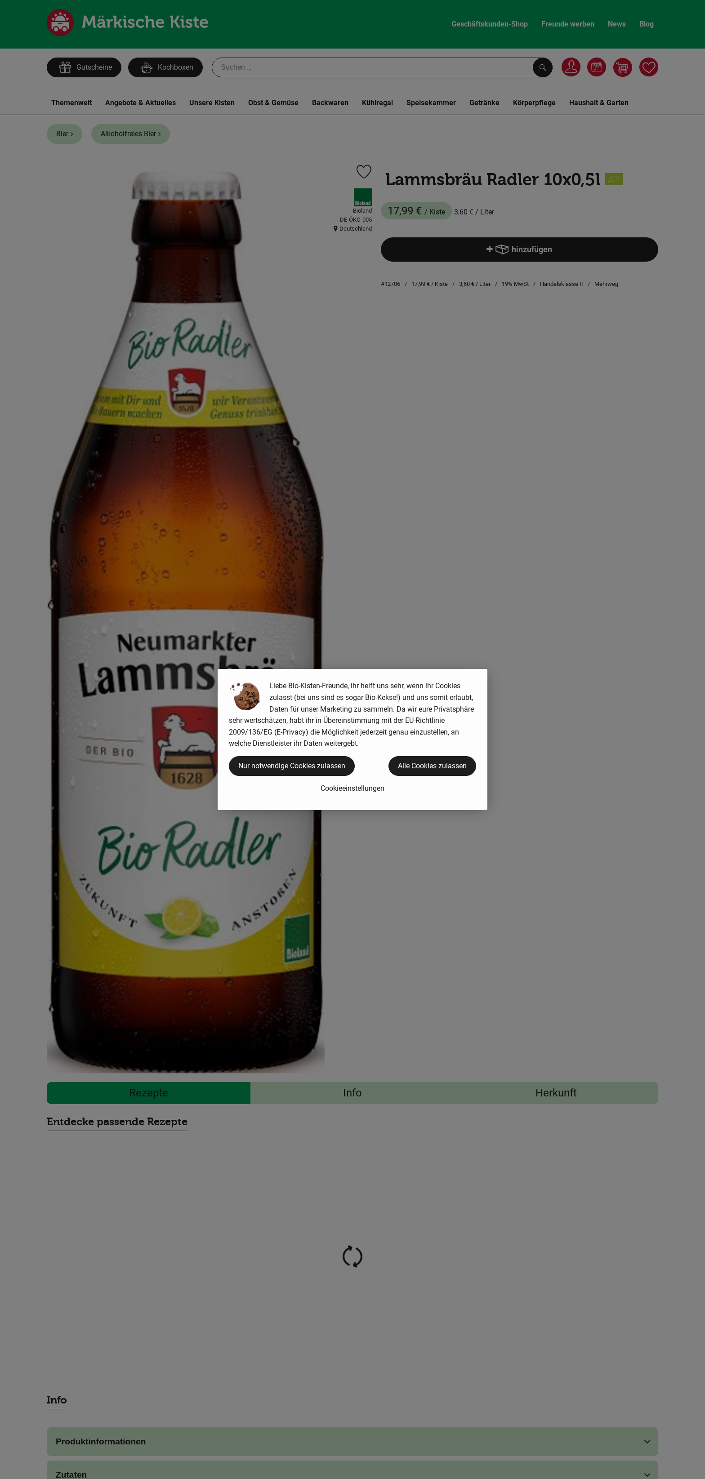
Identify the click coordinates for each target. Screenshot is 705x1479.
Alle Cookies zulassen (432, 766)
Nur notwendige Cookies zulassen (291, 766)
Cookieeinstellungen (352, 788)
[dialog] (352, 739)
